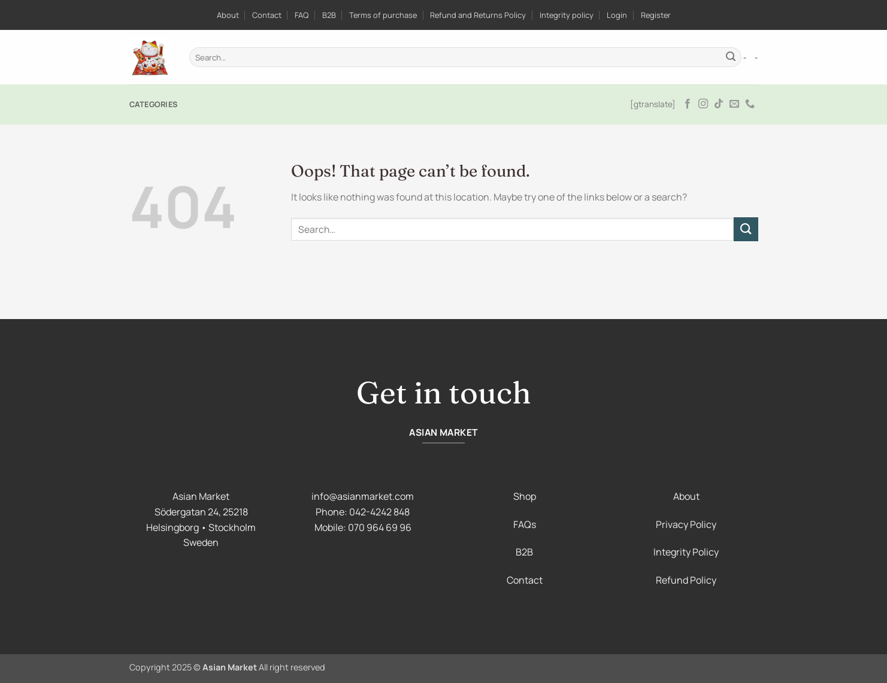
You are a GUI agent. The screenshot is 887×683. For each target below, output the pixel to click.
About (228, 15)
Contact (266, 15)
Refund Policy (686, 580)
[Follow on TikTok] (718, 104)
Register (656, 15)
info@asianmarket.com (362, 496)
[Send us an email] (734, 104)
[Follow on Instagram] (703, 104)
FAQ (301, 15)
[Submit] (731, 57)
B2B (329, 15)
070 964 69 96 (379, 527)
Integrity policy (567, 15)
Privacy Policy (686, 524)
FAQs (524, 524)
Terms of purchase (383, 15)
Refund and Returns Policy (478, 15)
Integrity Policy (686, 551)
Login (617, 15)
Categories (153, 104)
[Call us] (750, 104)
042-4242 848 (379, 511)
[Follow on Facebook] (687, 104)
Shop (524, 496)
